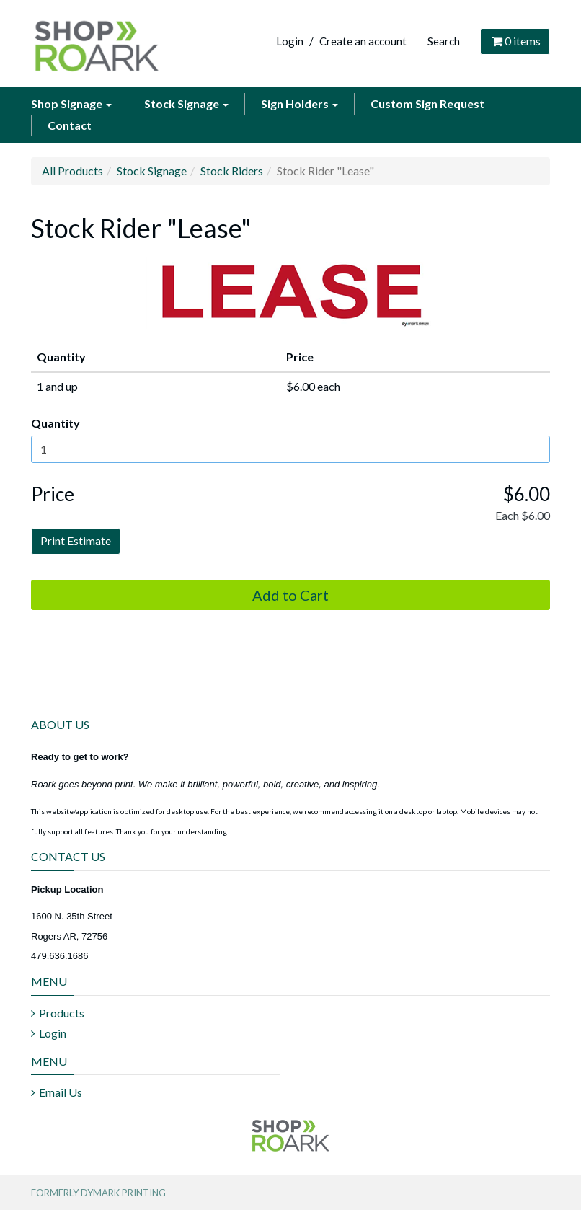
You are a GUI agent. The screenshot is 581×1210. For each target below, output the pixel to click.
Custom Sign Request (427, 103)
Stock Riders (231, 170)
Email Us (60, 1092)
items (515, 41)
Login (289, 41)
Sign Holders (299, 103)
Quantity (55, 423)
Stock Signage (186, 103)
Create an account (363, 41)
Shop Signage (71, 103)
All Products (72, 170)
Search (443, 41)
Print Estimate (75, 540)
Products (61, 1013)
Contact (70, 125)
